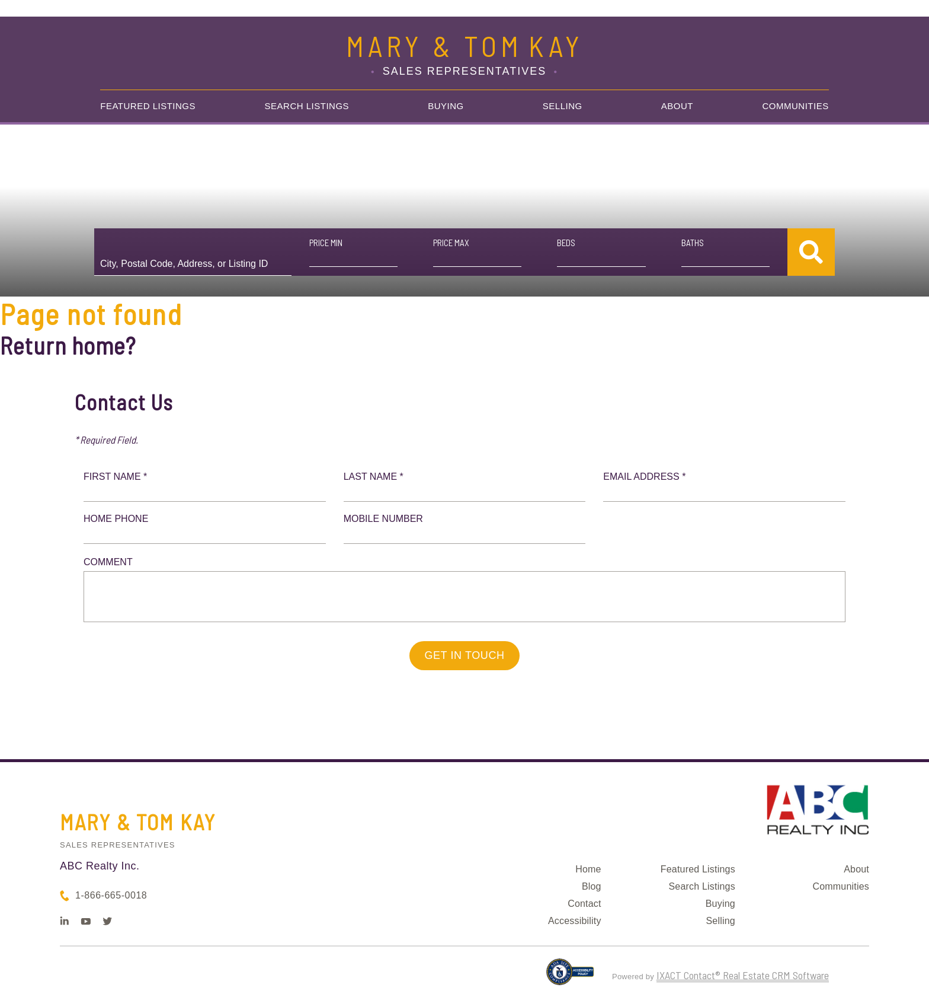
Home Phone (116, 519)
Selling (562, 106)
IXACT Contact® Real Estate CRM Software (742, 975)
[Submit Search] (811, 252)
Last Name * (373, 477)
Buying (446, 106)
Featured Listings (148, 106)
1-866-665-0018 (111, 895)
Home (588, 869)
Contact (584, 904)
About (677, 106)
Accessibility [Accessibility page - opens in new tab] (574, 921)
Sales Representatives (117, 844)
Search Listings (307, 106)
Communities (796, 106)
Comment (108, 562)
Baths (692, 242)
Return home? (68, 345)
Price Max (451, 242)
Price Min (325, 242)
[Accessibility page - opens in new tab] (570, 976)
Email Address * (644, 477)
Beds (566, 242)
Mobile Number (383, 519)
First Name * (115, 477)
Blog (591, 886)
